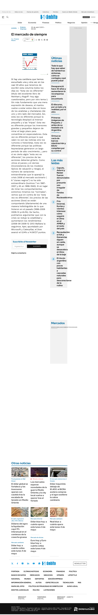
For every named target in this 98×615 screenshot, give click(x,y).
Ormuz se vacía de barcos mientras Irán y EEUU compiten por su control (58, 143)
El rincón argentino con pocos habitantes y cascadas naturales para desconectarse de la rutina (64, 272)
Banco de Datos (18, 575)
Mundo (27, 579)
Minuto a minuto (38, 479)
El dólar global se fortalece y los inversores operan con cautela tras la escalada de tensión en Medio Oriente (19, 493)
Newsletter (93, 22)
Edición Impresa (55, 579)
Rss (79, 582)
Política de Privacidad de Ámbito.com (46, 586)
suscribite (86, 17)
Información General (21, 582)
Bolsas (59, 327)
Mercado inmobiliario (87, 12)
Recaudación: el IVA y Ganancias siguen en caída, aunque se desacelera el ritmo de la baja (63, 243)
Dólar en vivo (19, 12)
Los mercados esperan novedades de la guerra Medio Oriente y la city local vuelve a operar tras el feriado (39, 491)
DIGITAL (22, 598)
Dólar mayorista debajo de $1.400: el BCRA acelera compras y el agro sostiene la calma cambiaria (58, 492)
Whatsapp (39, 563)
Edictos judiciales (20, 590)
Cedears (74, 327)
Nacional (15, 579)
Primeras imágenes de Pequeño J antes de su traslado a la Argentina (57, 123)
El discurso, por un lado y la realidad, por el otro (58, 108)
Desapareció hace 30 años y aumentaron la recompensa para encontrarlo (58, 92)
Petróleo (55, 12)
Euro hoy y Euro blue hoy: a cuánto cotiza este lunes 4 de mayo (38, 545)
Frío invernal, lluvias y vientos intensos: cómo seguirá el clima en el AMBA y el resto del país (61, 215)
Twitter (12, 563)
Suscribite (37, 246)
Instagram (22, 563)
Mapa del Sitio (17, 586)
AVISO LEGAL (72, 586)
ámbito (14, 28)
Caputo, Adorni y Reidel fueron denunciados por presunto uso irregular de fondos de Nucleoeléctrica (64, 182)
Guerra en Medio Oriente (69, 12)
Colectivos (46, 12)
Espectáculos (52, 582)
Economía (32, 23)
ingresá (93, 17)
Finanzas (45, 23)
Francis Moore (15, 39)
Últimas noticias (31, 571)
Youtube (34, 563)
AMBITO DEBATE (65, 598)
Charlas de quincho (32, 12)
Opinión (84, 23)
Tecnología (68, 582)
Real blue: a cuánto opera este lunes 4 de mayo (57, 525)
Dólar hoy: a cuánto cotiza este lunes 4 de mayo (18, 549)
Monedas (54, 327)
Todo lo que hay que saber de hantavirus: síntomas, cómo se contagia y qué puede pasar (58, 73)
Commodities (66, 327)
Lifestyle (72, 575)
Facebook (17, 563)
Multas (36, 590)
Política (58, 23)
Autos (38, 582)
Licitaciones (49, 590)
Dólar (20, 23)
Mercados (35, 575)
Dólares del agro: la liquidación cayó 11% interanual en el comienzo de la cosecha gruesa (19, 530)
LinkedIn (28, 563)
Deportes (39, 579)
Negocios (71, 23)
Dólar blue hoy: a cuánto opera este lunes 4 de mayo (39, 525)
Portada (15, 571)
